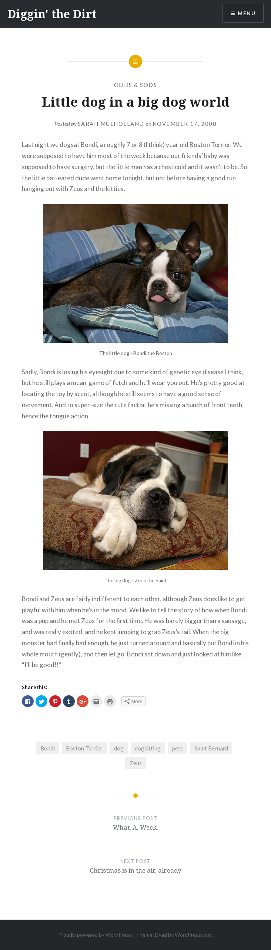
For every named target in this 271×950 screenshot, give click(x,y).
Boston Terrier (84, 748)
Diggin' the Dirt (52, 13)
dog (119, 748)
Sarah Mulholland (111, 123)
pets (177, 748)
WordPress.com (193, 934)
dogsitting (148, 748)
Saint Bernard (211, 748)
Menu (246, 13)
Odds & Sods (135, 84)
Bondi (47, 748)
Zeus (136, 763)
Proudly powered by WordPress (95, 934)
